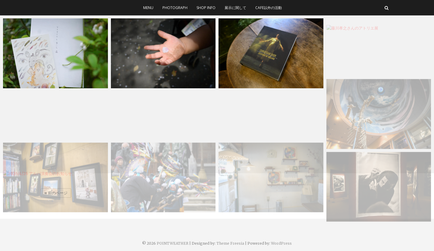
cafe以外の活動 (268, 7)
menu (148, 7)
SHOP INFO (206, 7)
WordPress (281, 243)
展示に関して (235, 7)
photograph (174, 7)
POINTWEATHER (172, 243)
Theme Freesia (230, 243)
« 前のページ (56, 193)
